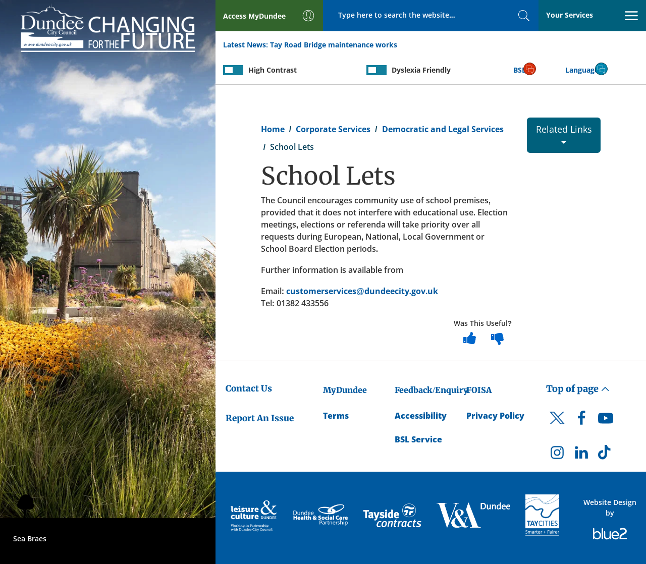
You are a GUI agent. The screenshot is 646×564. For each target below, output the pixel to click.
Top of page (578, 388)
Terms (336, 415)
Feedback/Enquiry (431, 390)
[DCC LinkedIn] (581, 455)
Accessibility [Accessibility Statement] (421, 415)
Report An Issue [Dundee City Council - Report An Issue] (260, 418)
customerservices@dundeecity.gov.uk (362, 291)
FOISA (479, 390)
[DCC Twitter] (557, 426)
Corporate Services (333, 129)
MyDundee (345, 390)
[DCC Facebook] (581, 420)
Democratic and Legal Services (443, 129)
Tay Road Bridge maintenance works (333, 44)
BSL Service (418, 439)
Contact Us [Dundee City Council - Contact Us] (249, 388)
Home (273, 129)
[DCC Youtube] (606, 420)
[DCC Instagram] (557, 455)
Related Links (564, 133)
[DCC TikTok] (606, 455)
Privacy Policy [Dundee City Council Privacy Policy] (495, 415)
